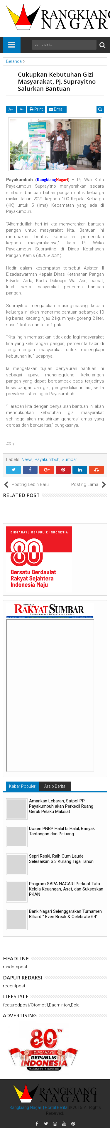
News (27, 459)
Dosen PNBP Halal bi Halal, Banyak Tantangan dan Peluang (62, 831)
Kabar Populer (22, 786)
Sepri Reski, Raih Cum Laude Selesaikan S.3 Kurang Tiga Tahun (61, 858)
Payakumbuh (47, 459)
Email (56, 109)
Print (36, 109)
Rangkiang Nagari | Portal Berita (38, 1107)
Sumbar (69, 459)
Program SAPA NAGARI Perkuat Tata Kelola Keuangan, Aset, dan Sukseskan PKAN (66, 889)
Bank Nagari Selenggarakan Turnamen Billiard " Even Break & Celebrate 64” (65, 914)
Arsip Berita (54, 786)
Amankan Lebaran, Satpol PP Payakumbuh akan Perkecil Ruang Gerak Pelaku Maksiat (61, 806)
